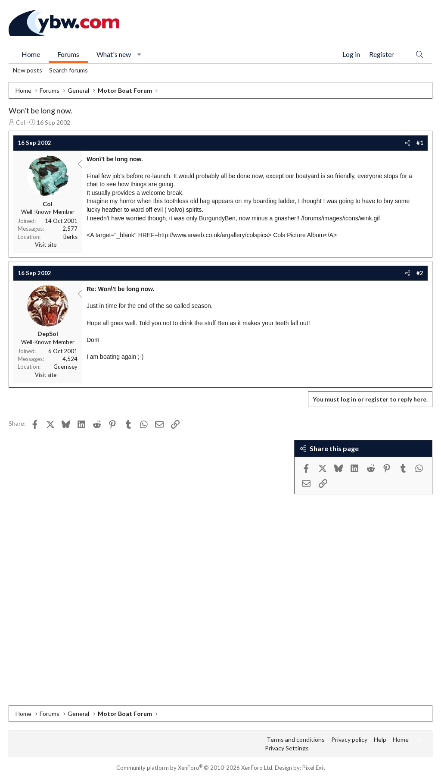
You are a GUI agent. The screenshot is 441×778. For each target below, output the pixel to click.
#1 (419, 142)
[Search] (419, 54)
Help (380, 739)
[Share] (407, 143)
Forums (68, 54)
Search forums (68, 70)
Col (20, 122)
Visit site (45, 244)
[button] (139, 54)
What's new (113, 54)
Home (31, 54)
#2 (419, 273)
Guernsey (65, 366)
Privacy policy (349, 739)
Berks (70, 236)
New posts (27, 70)
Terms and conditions (296, 739)
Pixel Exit (313, 767)
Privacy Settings (287, 748)
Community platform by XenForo (194, 767)
